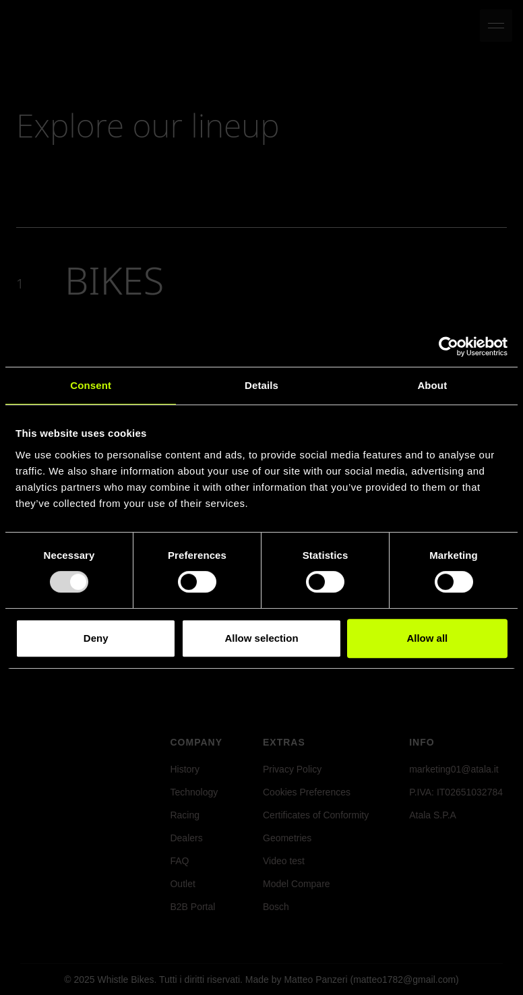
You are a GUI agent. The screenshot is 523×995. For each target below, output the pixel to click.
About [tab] (432, 385)
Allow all (427, 638)
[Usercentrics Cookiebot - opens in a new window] (448, 346)
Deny (96, 638)
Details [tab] (261, 385)
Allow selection (261, 638)
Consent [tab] (90, 385)
